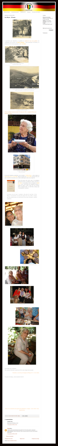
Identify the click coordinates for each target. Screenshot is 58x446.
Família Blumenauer (15, 12)
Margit (8, 428)
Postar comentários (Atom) (12, 440)
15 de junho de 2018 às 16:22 (12, 424)
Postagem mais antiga (35, 438)
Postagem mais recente (8, 438)
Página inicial (22, 438)
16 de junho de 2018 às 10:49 (12, 433)
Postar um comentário (9, 436)
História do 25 (22, 12)
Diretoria (28, 12)
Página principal (7, 12)
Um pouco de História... (36, 12)
